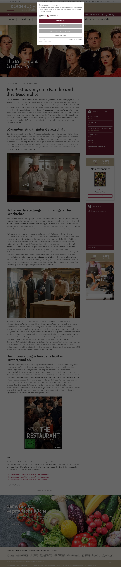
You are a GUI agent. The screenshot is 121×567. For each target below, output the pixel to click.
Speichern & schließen (60, 26)
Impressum (72, 39)
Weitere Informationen (60, 35)
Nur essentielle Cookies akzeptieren (60, 31)
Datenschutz (79, 39)
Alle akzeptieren (60, 21)
